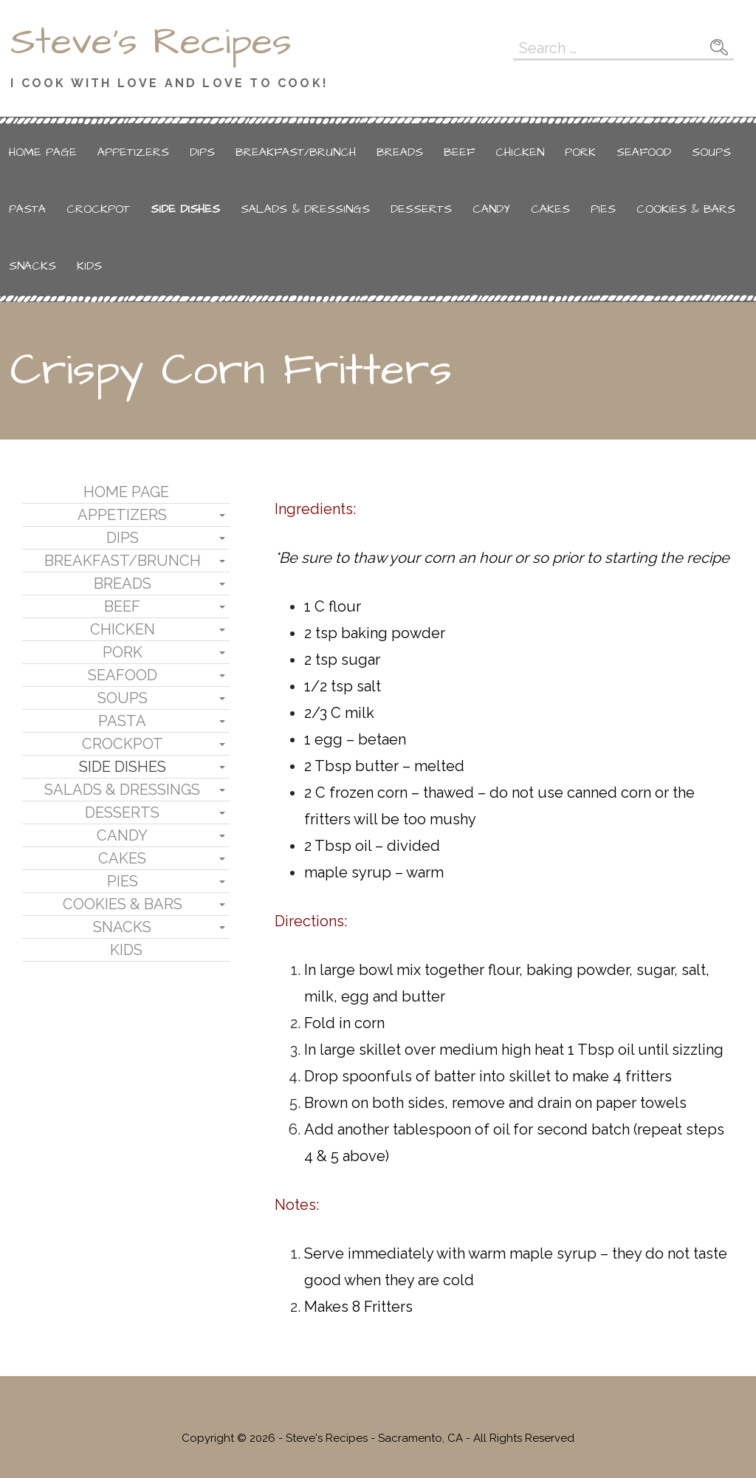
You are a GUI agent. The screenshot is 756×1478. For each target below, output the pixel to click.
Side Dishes (185, 209)
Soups (711, 152)
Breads (400, 152)
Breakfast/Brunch (296, 152)
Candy (491, 209)
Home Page (43, 152)
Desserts (421, 209)
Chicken (519, 152)
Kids (89, 266)
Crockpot (98, 209)
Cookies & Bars (685, 209)
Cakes (550, 209)
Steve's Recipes (151, 42)
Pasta (27, 209)
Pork (580, 152)
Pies (603, 209)
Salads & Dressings (305, 209)
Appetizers (133, 152)
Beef (459, 152)
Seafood (643, 152)
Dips (202, 152)
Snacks (32, 266)
